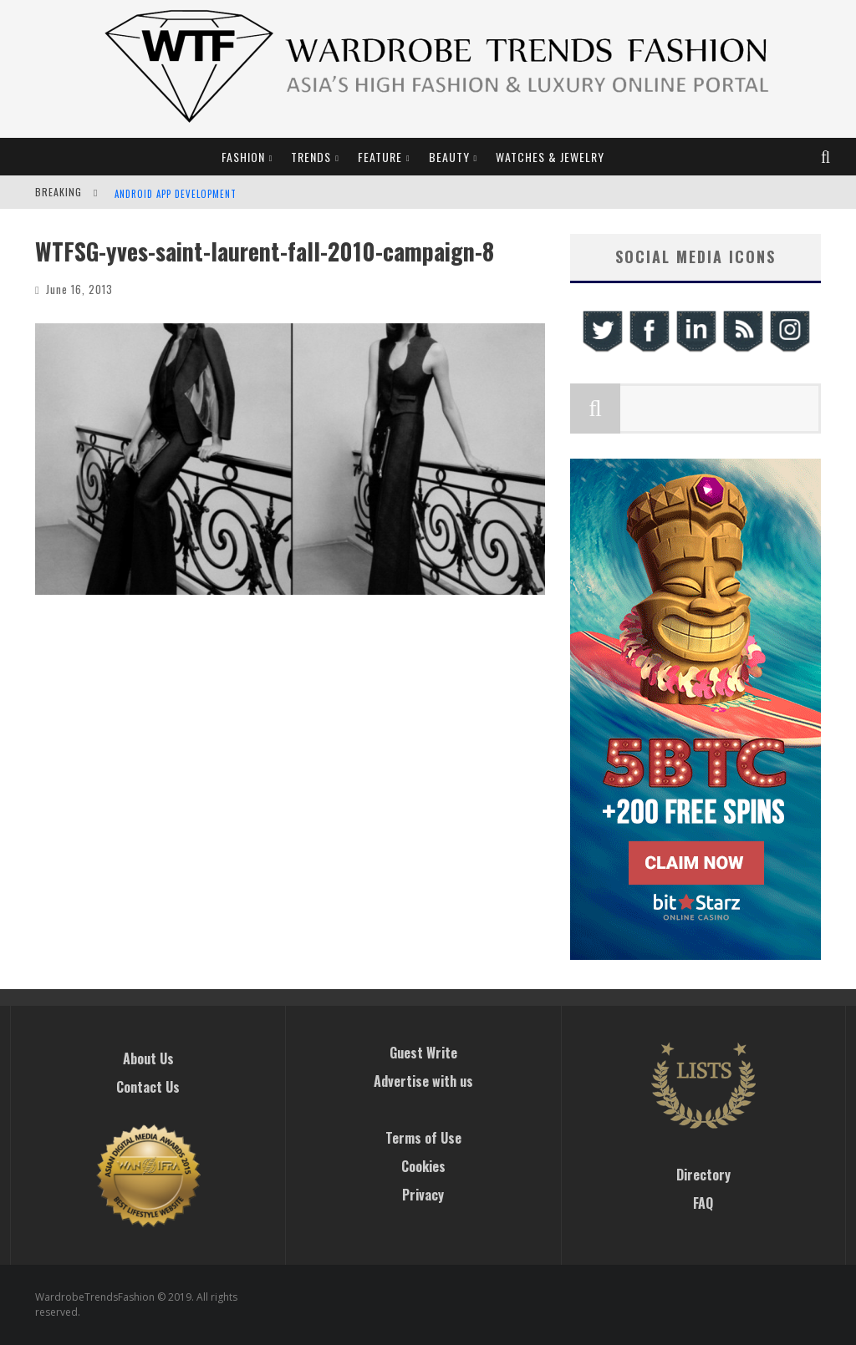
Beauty (449, 156)
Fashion (243, 156)
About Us (148, 1058)
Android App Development (176, 193)
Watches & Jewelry (550, 156)
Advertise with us (423, 1081)
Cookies (423, 1166)
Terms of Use (423, 1138)
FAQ (703, 1203)
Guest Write (423, 1053)
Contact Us (148, 1087)
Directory (703, 1175)
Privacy (423, 1195)
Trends (311, 156)
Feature (380, 156)
